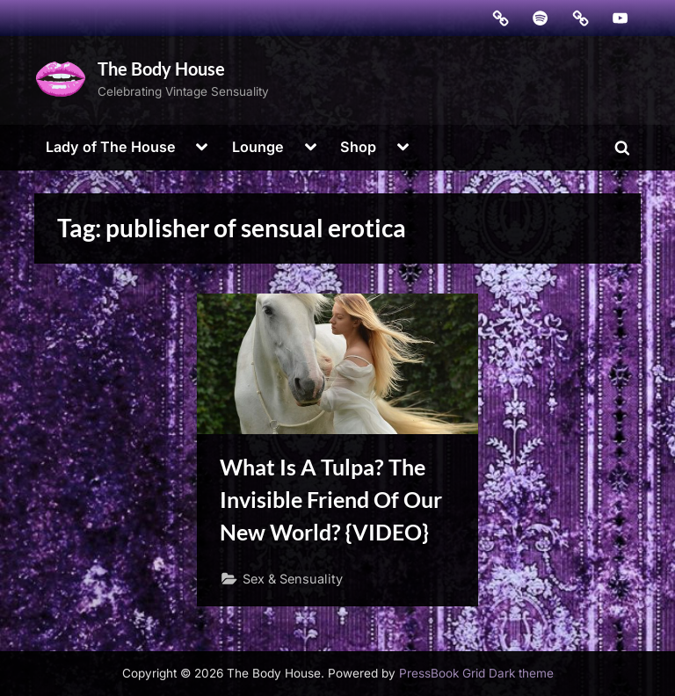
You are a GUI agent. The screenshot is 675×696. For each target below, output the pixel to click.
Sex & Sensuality (293, 578)
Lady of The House (111, 147)
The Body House (161, 68)
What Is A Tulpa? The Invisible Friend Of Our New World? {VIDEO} (331, 499)
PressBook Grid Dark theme (476, 673)
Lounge (258, 147)
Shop (358, 147)
